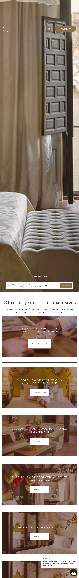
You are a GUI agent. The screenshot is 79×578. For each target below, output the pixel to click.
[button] (6, 29)
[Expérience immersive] (49, 29)
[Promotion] (53, 286)
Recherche (66, 285)
